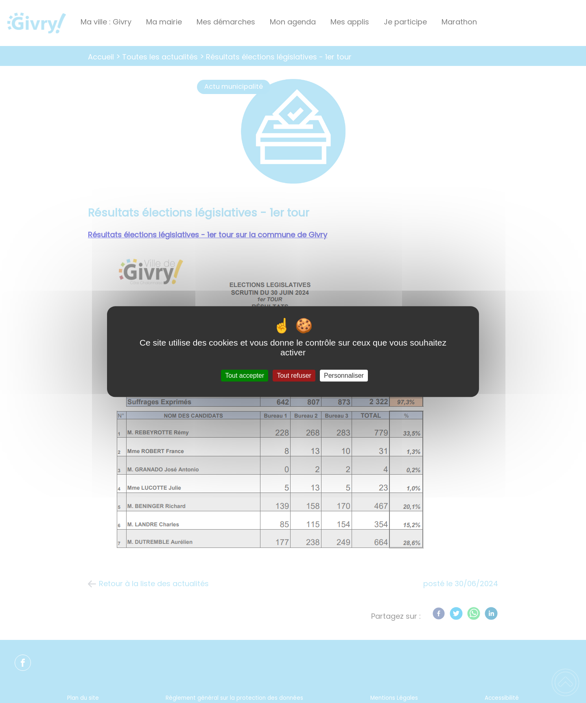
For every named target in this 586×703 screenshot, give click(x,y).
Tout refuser (294, 375)
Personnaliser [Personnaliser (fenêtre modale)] (344, 375)
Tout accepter (244, 375)
